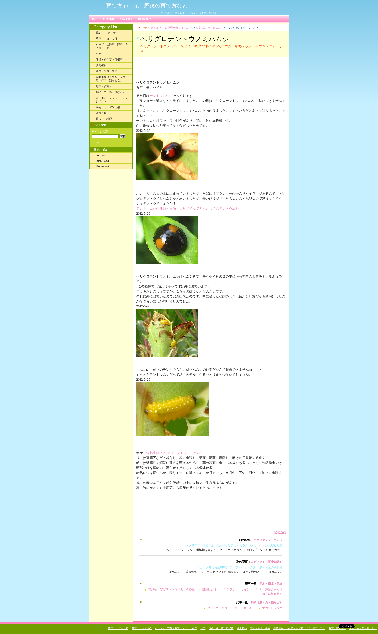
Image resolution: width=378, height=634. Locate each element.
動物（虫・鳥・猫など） (209, 27)
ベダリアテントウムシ (268, 540)
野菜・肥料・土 (105, 86)
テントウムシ (159, 96)
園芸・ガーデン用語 (108, 107)
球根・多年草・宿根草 (109, 59)
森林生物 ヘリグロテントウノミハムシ (174, 453)
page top (280, 532)
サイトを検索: (100, 131)
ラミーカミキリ (245, 608)
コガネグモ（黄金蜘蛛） (266, 561)
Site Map (108, 18)
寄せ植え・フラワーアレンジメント (112, 99)
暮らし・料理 (104, 118)
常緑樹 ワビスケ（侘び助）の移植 (171, 589)
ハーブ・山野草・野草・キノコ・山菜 (112, 46)
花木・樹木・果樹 (270, 583)
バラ (98, 53)
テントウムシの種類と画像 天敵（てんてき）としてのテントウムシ (187, 208)
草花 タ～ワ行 (106, 38)
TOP (94, 18)
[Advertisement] (187, 70)
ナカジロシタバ (272, 608)
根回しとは (209, 589)
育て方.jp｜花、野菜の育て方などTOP (172, 27)
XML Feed (126, 18)
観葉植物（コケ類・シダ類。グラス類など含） (110, 78)
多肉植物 (101, 65)
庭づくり (101, 113)
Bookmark (144, 18)
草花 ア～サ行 (107, 32)
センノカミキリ (217, 608)
